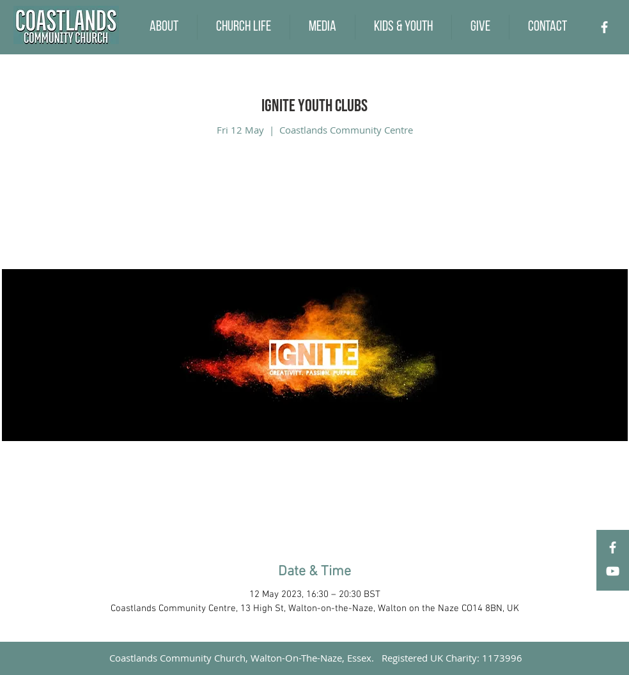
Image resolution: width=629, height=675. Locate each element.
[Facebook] (604, 27)
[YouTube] (613, 571)
